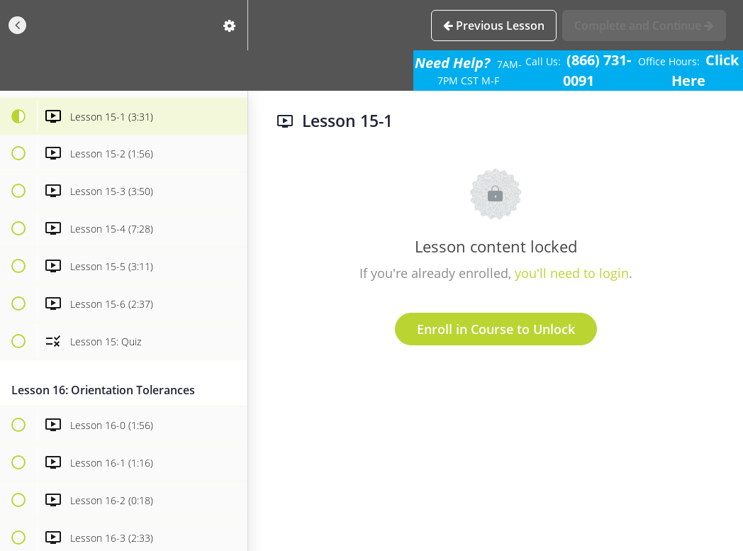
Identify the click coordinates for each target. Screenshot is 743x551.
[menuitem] (229, 25)
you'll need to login (572, 273)
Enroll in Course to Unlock (496, 329)
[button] (17, 25)
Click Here (705, 70)
